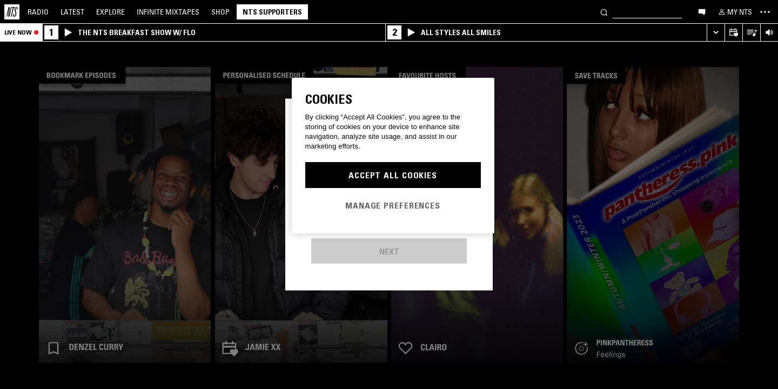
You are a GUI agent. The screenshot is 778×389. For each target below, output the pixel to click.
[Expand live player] (716, 33)
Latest (72, 12)
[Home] (11, 11)
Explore (110, 12)
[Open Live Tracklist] (751, 33)
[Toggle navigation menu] (765, 11)
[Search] (604, 11)
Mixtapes (168, 12)
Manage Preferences (392, 205)
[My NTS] (734, 12)
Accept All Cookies (392, 175)
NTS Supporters (272, 12)
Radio (38, 12)
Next (389, 251)
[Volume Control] (769, 33)
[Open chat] (701, 11)
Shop (220, 12)
